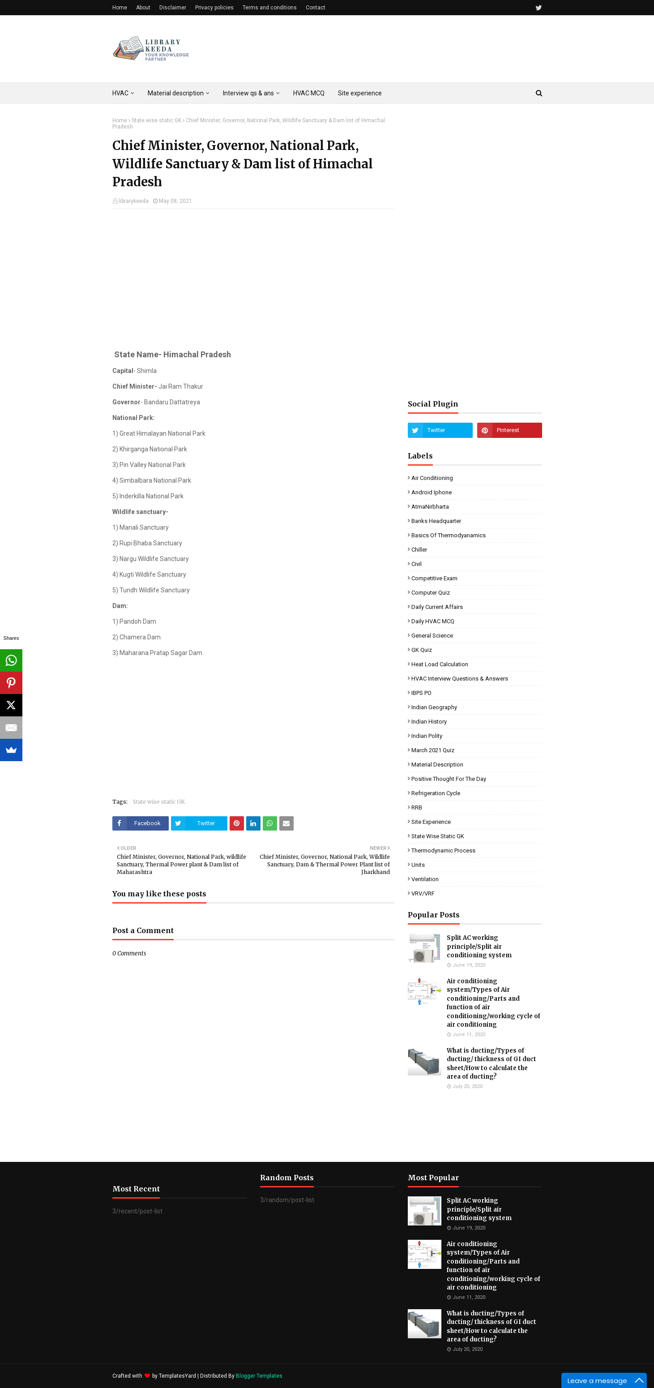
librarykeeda (134, 201)
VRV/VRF (423, 893)
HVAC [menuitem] (120, 93)
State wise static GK (156, 120)
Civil (416, 564)
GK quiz (421, 650)
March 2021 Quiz (432, 750)
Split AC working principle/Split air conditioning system (479, 946)
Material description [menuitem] (176, 93)
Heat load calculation (439, 664)
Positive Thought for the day (448, 778)
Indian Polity (426, 736)
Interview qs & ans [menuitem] (248, 93)
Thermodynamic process (443, 850)
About (143, 7)
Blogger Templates (259, 1376)
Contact (315, 7)
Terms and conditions (270, 7)
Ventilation (425, 879)
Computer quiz (430, 592)
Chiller (419, 549)
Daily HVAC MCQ (432, 621)
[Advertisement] (253, 280)
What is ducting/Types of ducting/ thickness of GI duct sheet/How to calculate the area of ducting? (491, 1064)
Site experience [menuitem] (360, 93)
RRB (416, 807)
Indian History (429, 721)
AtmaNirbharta (430, 506)
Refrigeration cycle (435, 793)
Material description (437, 764)
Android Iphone (431, 492)
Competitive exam (434, 578)
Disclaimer (172, 7)
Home (119, 7)
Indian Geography (434, 707)
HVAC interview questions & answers (459, 678)
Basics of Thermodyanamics (448, 535)
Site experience (431, 821)
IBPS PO (421, 693)
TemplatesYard (177, 1376)
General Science (432, 635)
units (418, 864)
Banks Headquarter (436, 521)
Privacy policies (214, 7)
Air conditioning (432, 478)
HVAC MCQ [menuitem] (309, 93)
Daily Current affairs (437, 607)
